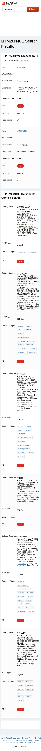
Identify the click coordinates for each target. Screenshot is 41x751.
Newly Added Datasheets (10, 738)
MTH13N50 (21, 596)
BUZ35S (20, 345)
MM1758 (20, 604)
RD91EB (20, 681)
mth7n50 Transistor (24, 437)
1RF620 (33, 348)
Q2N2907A (30, 685)
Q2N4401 (28, 681)
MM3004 (20, 607)
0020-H (20, 330)
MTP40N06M (29, 345)
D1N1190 (20, 689)
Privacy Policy (27, 738)
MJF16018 (21, 592)
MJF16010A (21, 565)
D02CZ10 (28, 696)
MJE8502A (21, 548)
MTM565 (30, 596)
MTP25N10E (32, 352)
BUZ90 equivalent (24, 337)
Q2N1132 (29, 693)
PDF (20, 106)
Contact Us (21, 743)
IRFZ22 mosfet (22, 348)
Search (32, 9)
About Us (31, 743)
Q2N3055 (20, 693)
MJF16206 (30, 592)
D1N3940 (20, 685)
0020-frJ (29, 426)
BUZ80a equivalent (24, 445)
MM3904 (28, 604)
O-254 (29, 589)
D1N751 (20, 700)
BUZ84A (20, 333)
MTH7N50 (20, 456)
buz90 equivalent (24, 449)
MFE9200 (28, 330)
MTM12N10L (21, 352)
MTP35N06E (21, 441)
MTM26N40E (21, 252)
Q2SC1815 (30, 689)
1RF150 (28, 430)
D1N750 (20, 696)
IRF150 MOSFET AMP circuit (26, 341)
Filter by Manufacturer (12, 60)
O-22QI (29, 326)
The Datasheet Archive (9, 3)
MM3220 (28, 600)
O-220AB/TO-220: (27, 560)
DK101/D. (20, 306)
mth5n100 (29, 607)
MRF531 (20, 600)
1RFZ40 (20, 430)
